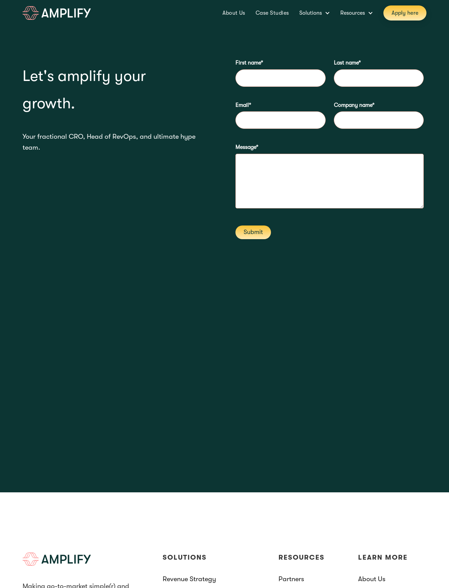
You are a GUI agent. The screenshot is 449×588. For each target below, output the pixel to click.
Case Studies (272, 13)
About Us (233, 13)
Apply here (405, 13)
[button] (314, 13)
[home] (57, 12)
